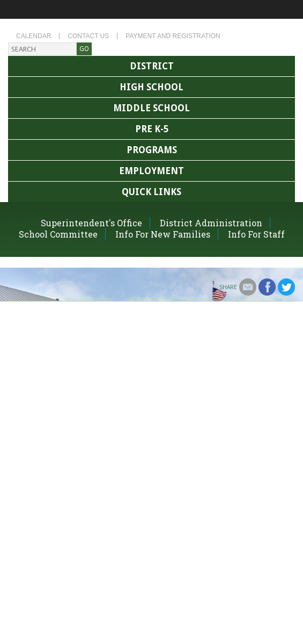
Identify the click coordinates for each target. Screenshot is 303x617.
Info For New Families (162, 234)
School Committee (58, 234)
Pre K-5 (151, 129)
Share (228, 287)
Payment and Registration (172, 36)
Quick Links (151, 191)
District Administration (211, 222)
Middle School (151, 108)
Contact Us (88, 36)
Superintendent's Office (91, 222)
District (152, 66)
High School (151, 87)
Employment (151, 171)
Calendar (33, 36)
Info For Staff (256, 234)
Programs (152, 150)
